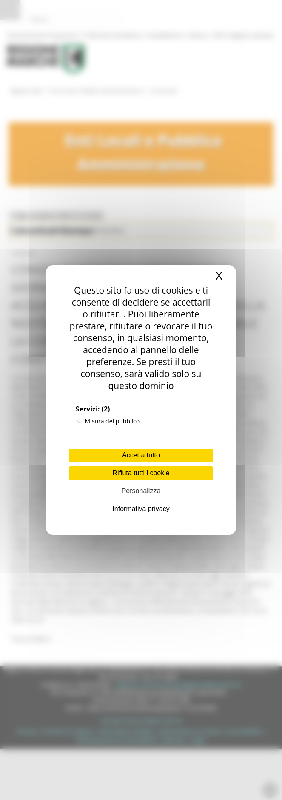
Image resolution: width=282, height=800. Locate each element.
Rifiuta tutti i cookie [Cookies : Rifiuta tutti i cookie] (140, 473)
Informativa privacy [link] (140, 508)
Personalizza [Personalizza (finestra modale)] (141, 490)
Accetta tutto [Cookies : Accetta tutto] (141, 455)
